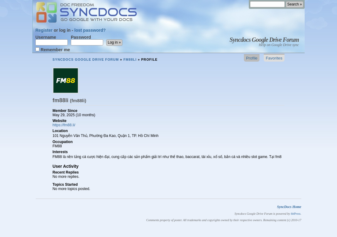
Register (44, 30)
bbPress (296, 213)
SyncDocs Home (289, 207)
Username (51, 40)
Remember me (52, 49)
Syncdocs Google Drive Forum (264, 39)
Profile (251, 58)
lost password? (90, 30)
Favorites (274, 58)
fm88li (129, 59)
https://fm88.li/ (64, 125)
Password (87, 40)
